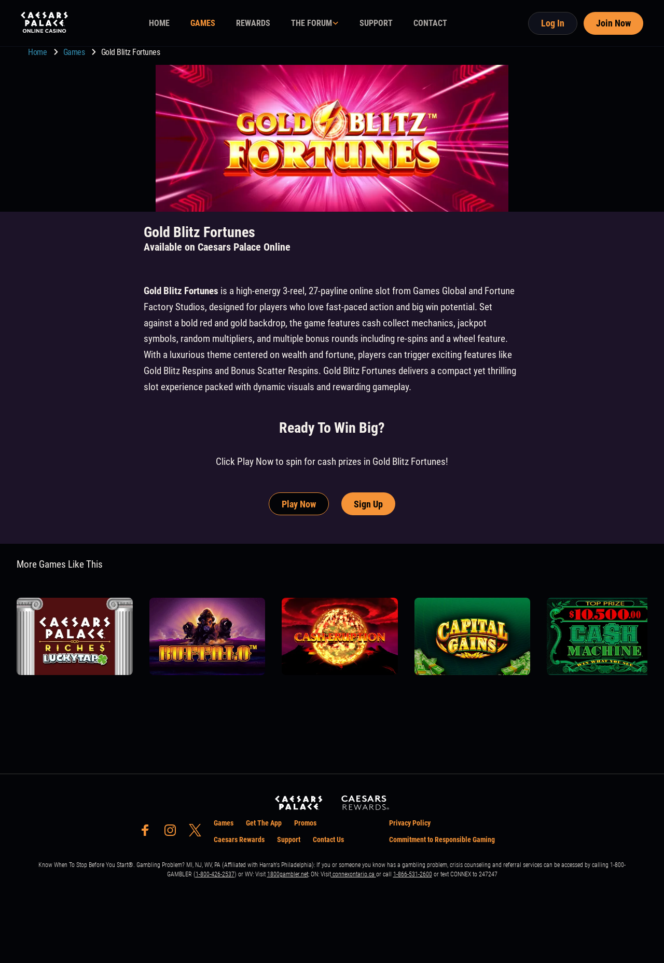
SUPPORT (376, 23)
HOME (159, 23)
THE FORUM (311, 23)
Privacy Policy (410, 823)
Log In (552, 23)
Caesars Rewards (239, 839)
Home (38, 52)
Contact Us (328, 839)
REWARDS (253, 23)
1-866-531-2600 (412, 874)
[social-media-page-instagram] (173, 833)
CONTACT (430, 23)
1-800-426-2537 (215, 874)
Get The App (264, 823)
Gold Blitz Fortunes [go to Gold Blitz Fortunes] (130, 52)
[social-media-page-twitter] (198, 833)
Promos (305, 823)
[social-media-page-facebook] (148, 833)
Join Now (613, 23)
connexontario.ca (353, 874)
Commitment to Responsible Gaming (442, 839)
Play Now (299, 504)
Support (288, 839)
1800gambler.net (287, 874)
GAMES (202, 23)
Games (75, 52)
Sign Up (368, 504)
